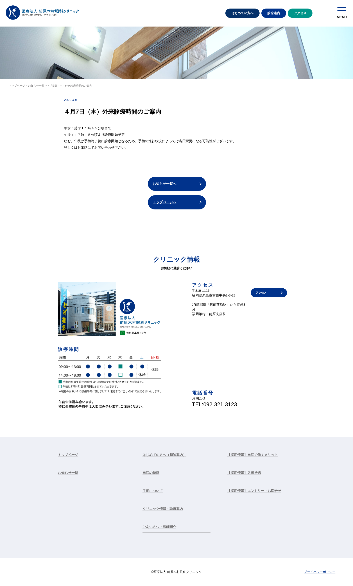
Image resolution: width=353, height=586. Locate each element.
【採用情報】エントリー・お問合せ (254, 491)
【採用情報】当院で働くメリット (252, 455)
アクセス (300, 13)
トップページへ (164, 202)
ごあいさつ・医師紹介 (159, 527)
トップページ (17, 85)
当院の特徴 (151, 473)
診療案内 (273, 13)
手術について (153, 491)
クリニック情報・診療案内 (163, 509)
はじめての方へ (242, 13)
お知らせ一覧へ (164, 184)
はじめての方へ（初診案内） (164, 455)
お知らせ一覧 (36, 85)
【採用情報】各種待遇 (244, 473)
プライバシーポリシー (319, 572)
